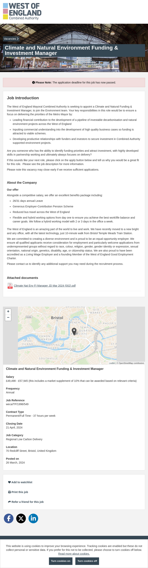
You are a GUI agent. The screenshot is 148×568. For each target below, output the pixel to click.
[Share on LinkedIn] (33, 518)
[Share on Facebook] (8, 518)
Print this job (18, 492)
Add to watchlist (20, 482)
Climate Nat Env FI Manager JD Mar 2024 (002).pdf (45, 285)
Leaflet (112, 363)
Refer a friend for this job (26, 501)
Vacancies (11, 38)
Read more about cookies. (74, 553)
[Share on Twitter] (21, 518)
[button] (74, 332)
